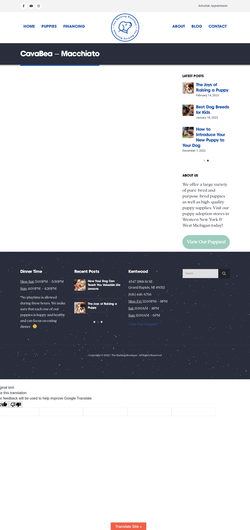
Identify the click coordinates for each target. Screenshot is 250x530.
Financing (74, 27)
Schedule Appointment (212, 6)
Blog (196, 27)
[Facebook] (23, 6)
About (178, 27)
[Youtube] (31, 6)
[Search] (224, 301)
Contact (218, 27)
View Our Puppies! (206, 264)
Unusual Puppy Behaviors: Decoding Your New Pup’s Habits (103, 335)
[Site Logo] (125, 27)
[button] (204, 182)
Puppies (49, 27)
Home (29, 27)
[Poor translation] (16, 441)
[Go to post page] (188, 88)
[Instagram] (38, 6)
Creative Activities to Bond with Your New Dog (102, 313)
